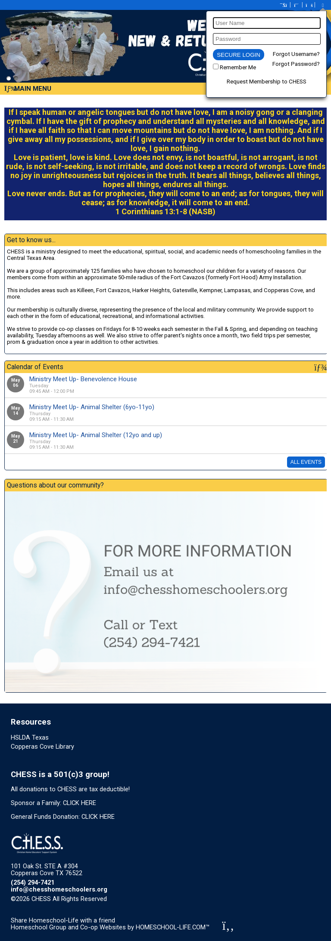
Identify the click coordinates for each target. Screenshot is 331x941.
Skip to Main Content (144, 899)
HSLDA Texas (30, 737)
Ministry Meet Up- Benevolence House (83, 379)
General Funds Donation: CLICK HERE (63, 817)
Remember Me (238, 67)
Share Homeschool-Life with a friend (63, 920)
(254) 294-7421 (32, 882)
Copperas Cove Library (42, 746)
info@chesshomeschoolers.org (59, 889)
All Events (306, 462)
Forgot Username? (296, 54)
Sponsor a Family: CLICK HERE (53, 803)
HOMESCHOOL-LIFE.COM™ (172, 927)
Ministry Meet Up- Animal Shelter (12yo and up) (95, 435)
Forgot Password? (296, 64)
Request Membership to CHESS (266, 81)
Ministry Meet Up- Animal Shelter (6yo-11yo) (91, 407)
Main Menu (27, 89)
